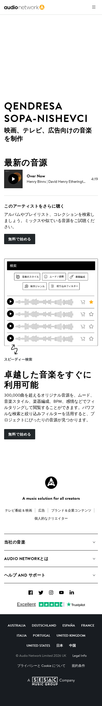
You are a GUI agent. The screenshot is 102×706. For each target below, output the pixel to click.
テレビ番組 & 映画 (18, 510)
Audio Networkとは (26, 558)
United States (38, 645)
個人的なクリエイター (51, 518)
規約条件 (78, 665)
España (68, 625)
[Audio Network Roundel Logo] (51, 483)
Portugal (41, 635)
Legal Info (79, 655)
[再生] (13, 179)
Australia (17, 625)
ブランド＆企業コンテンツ (71, 510)
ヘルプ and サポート (24, 575)
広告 (41, 510)
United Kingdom (71, 635)
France (87, 625)
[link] (24, 7)
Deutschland (44, 625)
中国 (72, 645)
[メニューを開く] (94, 7)
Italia (22, 635)
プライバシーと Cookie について (41, 665)
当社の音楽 (14, 542)
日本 (59, 645)
